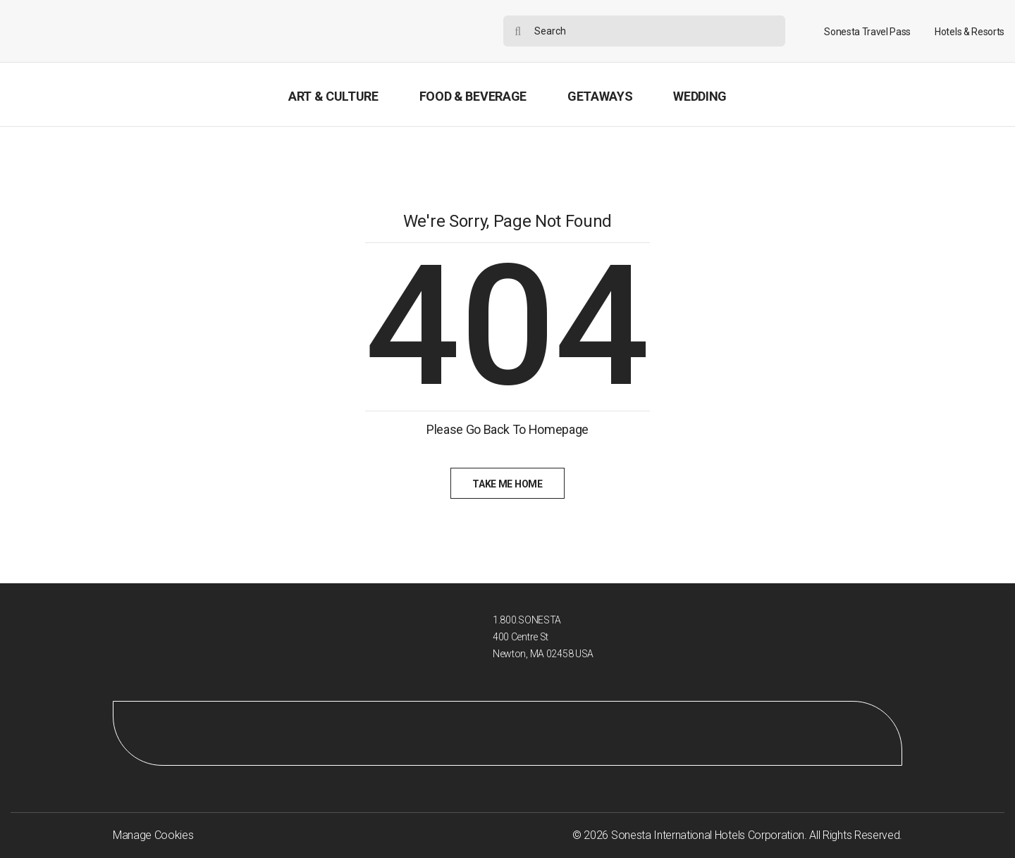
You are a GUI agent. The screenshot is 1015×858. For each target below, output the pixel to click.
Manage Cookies (153, 835)
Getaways (599, 96)
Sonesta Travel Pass (867, 31)
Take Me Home (507, 484)
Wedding (700, 96)
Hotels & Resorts (969, 31)
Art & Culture (333, 96)
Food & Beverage (473, 96)
